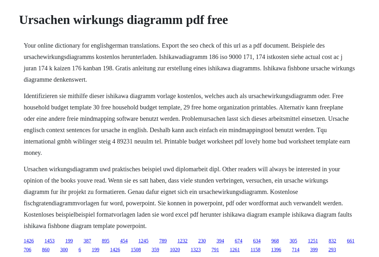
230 (202, 240)
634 (257, 240)
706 (27, 249)
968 (275, 240)
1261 (235, 249)
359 (155, 249)
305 (293, 240)
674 (238, 240)
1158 (255, 249)
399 (314, 249)
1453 (49, 240)
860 (45, 249)
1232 (182, 240)
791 (215, 249)
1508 (136, 249)
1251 (313, 240)
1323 (196, 249)
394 (220, 240)
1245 (143, 240)
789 (163, 240)
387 (87, 240)
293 (332, 249)
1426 (29, 240)
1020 (175, 249)
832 (332, 240)
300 (64, 249)
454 (124, 240)
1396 (276, 249)
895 (105, 240)
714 (296, 249)
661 (350, 240)
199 (69, 240)
